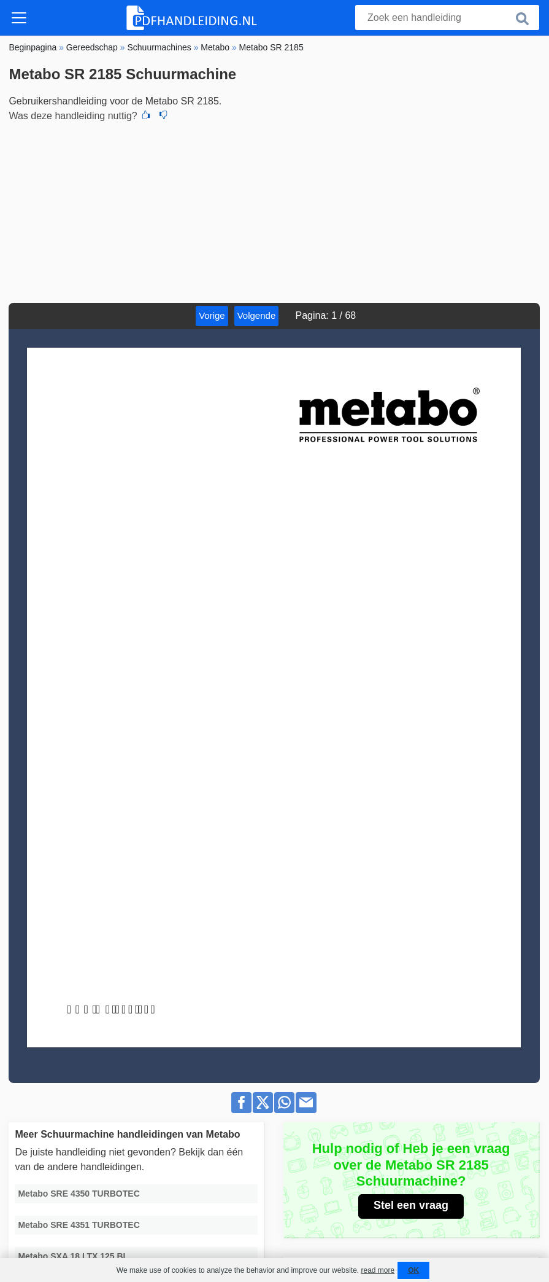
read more (377, 1270)
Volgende (256, 315)
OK (413, 1270)
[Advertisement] (274, 211)
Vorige (212, 315)
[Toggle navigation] (19, 18)
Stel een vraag (411, 1205)
